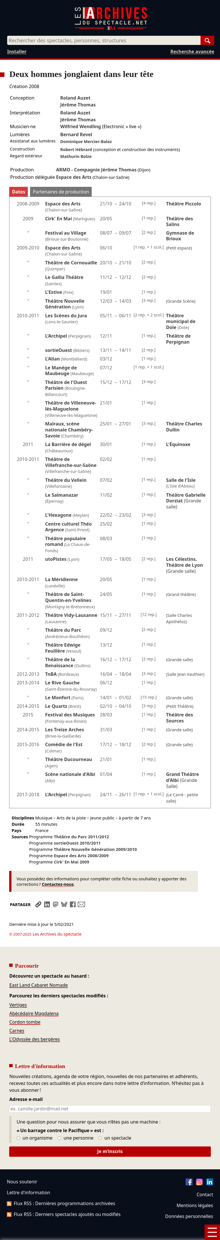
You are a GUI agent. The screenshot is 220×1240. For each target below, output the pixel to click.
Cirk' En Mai (58, 218)
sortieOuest (58, 350)
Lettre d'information (28, 1176)
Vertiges (18, 989)
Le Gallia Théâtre (64, 277)
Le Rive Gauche (62, 683)
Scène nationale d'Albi (70, 774)
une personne (75, 1122)
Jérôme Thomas (78, 105)
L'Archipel (56, 336)
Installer (16, 51)
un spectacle (115, 1122)
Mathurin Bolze (75, 156)
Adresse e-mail (26, 1083)
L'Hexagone (58, 515)
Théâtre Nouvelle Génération (65, 304)
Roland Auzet (75, 98)
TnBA (51, 674)
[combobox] (104, 40)
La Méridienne (61, 579)
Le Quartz (56, 706)
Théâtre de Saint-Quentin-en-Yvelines (68, 597)
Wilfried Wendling (80, 126)
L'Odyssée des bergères (34, 1023)
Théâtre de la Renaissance (60, 662)
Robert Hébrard (76, 149)
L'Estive (53, 292)
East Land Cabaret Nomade (38, 969)
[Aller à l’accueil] (111, 28)
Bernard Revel (76, 134)
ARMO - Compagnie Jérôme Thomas (96, 170)
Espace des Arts (74, 177)
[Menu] (212, 1232)
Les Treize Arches (64, 729)
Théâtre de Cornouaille (71, 263)
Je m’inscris (110, 1135)
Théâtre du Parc (63, 630)
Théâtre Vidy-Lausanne (71, 615)
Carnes (16, 1014)
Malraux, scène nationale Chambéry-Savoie (69, 430)
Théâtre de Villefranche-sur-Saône (71, 462)
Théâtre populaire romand (65, 541)
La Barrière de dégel (68, 444)
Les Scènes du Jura (66, 315)
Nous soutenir (22, 1165)
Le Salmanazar (61, 495)
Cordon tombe (24, 1006)
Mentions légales (195, 1189)
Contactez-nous (58, 884)
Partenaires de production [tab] (61, 192)
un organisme (34, 1122)
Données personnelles (189, 1200)
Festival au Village (66, 233)
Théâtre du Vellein (66, 480)
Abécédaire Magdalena (33, 997)
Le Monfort (57, 697)
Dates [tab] (18, 192)
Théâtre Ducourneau (68, 759)
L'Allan (52, 359)
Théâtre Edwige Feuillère (62, 648)
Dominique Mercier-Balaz (86, 141)
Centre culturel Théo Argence (68, 527)
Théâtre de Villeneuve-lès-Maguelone (70, 406)
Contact (205, 1178)
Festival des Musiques (70, 715)
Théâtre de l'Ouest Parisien (66, 385)
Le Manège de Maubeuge (61, 371)
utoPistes (56, 559)
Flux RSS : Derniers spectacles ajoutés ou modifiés (64, 1198)
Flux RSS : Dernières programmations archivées (61, 1187)
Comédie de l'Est (64, 744)
